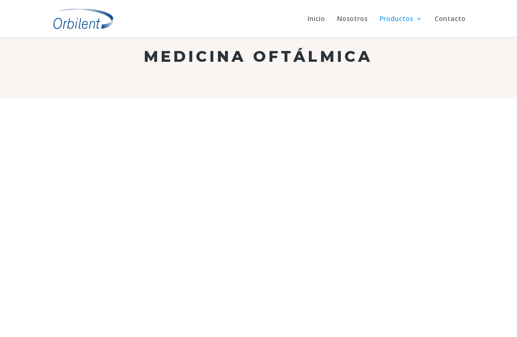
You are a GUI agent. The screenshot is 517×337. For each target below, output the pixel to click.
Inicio (316, 19)
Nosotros (352, 19)
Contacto (450, 19)
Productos (396, 19)
